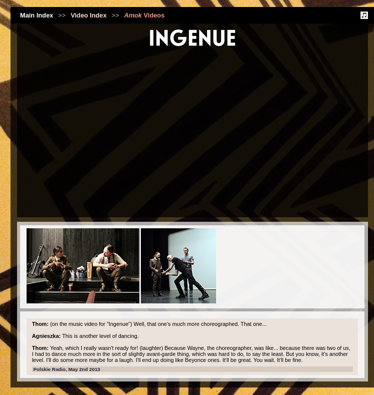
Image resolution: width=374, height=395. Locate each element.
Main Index (36, 15)
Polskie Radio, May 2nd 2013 (67, 369)
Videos (144, 15)
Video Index (89, 15)
